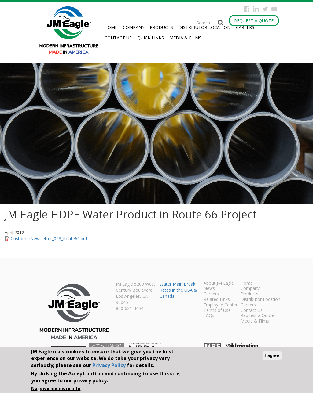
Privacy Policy (109, 365)
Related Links (217, 299)
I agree (272, 355)
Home (111, 27)
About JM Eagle (219, 283)
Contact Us (118, 38)
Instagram (256, 9)
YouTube (274, 9)
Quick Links (150, 38)
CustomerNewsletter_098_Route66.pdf (49, 238)
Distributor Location (204, 27)
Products (161, 27)
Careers (245, 27)
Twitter (265, 9)
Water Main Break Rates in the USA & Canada (178, 290)
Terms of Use (217, 310)
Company (133, 27)
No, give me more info (55, 388)
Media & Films (185, 38)
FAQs (209, 315)
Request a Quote (254, 20)
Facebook (246, 9)
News (209, 288)
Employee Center (221, 305)
